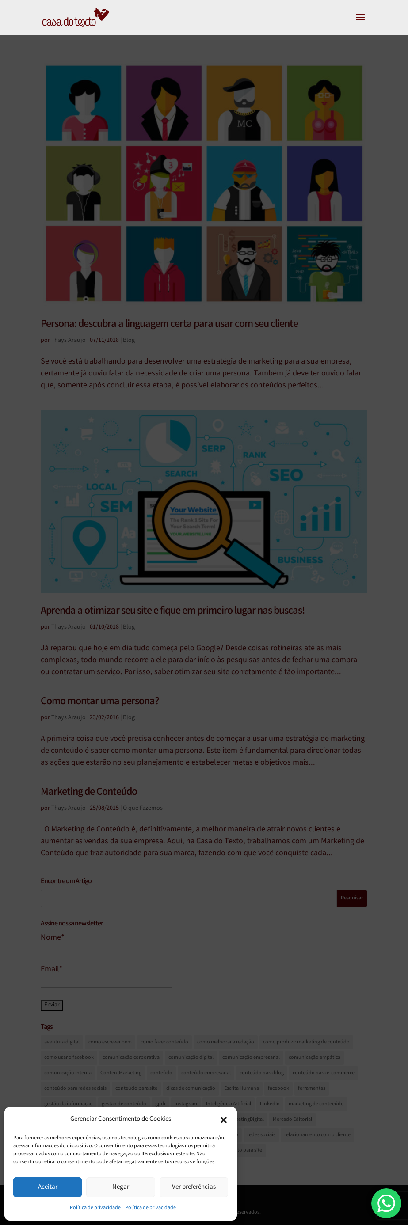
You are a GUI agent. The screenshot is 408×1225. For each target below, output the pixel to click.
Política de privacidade (95, 1208)
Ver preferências (194, 1187)
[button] (223, 1119)
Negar (120, 1187)
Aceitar (47, 1187)
